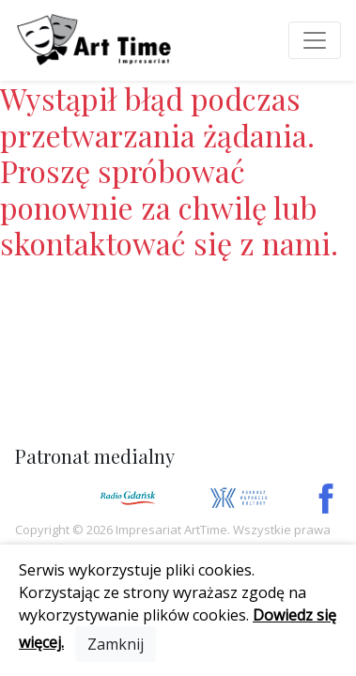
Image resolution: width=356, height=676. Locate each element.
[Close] (115, 644)
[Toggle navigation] (314, 40)
